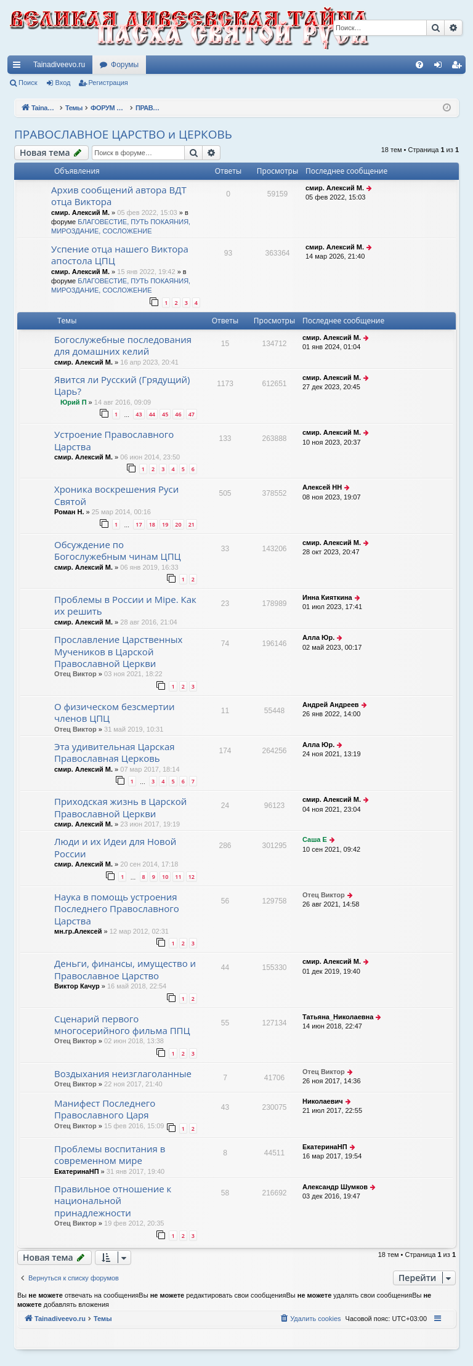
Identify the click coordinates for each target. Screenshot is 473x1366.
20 (178, 524)
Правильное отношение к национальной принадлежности (112, 1200)
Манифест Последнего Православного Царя (104, 1109)
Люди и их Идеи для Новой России (115, 847)
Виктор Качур (77, 986)
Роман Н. (69, 511)
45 (165, 414)
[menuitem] (419, 64)
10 (165, 877)
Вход (63, 82)
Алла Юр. (318, 637)
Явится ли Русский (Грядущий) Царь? (122, 385)
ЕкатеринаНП (76, 1171)
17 (138, 524)
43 (138, 414)
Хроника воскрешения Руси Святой (116, 495)
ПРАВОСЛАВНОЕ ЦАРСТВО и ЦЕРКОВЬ (123, 134)
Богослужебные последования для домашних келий (123, 345)
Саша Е (314, 839)
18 (152, 524)
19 (165, 524)
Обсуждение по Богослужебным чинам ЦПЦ (117, 550)
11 (178, 877)
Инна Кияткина (327, 597)
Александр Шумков (335, 1186)
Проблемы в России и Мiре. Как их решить (125, 605)
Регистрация (108, 82)
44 (152, 414)
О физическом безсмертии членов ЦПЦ (114, 712)
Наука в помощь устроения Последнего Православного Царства (116, 909)
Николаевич (322, 1101)
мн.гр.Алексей (78, 931)
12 (191, 877)
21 (191, 524)
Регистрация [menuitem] (459, 67)
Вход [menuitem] (440, 67)
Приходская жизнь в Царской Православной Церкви (120, 807)
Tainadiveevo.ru (59, 64)
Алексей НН (322, 487)
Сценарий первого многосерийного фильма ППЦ (122, 1024)
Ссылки (19, 67)
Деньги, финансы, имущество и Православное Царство (125, 969)
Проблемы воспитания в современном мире (109, 1154)
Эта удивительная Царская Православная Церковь (114, 752)
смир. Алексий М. (80, 212)
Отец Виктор (75, 673)
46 (178, 414)
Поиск (27, 82)
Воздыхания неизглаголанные (123, 1073)
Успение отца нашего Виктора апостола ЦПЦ (119, 255)
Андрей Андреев (330, 704)
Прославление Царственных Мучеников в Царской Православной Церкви (118, 651)
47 (191, 414)
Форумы (125, 64)
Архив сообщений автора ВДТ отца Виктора (119, 196)
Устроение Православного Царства (114, 440)
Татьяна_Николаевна (337, 1016)
